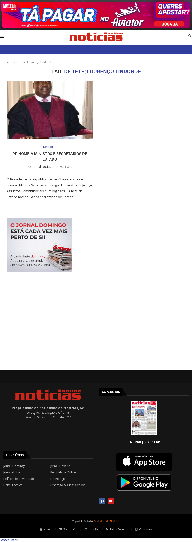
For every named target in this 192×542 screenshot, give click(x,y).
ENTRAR (134, 442)
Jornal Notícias (43, 167)
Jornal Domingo (14, 466)
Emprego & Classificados (68, 485)
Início (10, 62)
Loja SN (91, 529)
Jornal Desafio (60, 466)
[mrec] (39, 220)
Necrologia (58, 478)
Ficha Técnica (12, 485)
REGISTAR (152, 442)
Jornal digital (12, 472)
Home (45, 529)
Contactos (144, 529)
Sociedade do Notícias (106, 521)
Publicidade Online (63, 472)
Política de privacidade (19, 478)
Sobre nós (68, 529)
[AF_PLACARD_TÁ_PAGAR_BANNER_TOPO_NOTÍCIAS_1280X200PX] (96, 2)
